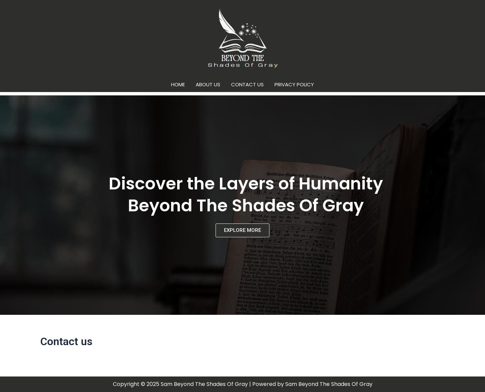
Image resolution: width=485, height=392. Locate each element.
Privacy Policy (294, 84)
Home (178, 84)
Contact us (247, 84)
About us (208, 84)
